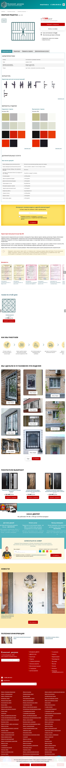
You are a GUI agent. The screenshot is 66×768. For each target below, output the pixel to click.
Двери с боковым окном (6, 691)
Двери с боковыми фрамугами (8, 687)
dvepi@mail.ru (7, 676)
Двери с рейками (5, 753)
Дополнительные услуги (42, 51)
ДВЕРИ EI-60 (32, 649)
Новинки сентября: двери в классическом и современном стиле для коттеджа (24, 612)
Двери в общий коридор (50, 741)
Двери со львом (48, 713)
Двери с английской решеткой (30, 711)
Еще (28, 486)
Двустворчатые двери (50, 749)
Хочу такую (11, 430)
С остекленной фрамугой (50, 704)
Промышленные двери (28, 689)
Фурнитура (17, 51)
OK (24, 764)
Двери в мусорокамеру (28, 696)
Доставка (54, 657)
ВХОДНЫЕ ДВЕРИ (34, 647)
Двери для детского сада (50, 753)
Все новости (33, 617)
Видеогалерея (55, 652)
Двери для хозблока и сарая (51, 696)
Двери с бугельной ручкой (51, 723)
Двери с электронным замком (51, 751)
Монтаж (54, 659)
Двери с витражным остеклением (52, 715)
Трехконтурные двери (28, 751)
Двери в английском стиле (7, 747)
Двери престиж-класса (50, 700)
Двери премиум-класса (6, 732)
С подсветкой (4, 741)
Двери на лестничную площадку (8, 704)
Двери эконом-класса (28, 736)
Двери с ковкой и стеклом (51, 756)
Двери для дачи (4, 721)
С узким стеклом (48, 702)
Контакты (54, 664)
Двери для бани (48, 738)
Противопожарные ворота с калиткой (9, 723)
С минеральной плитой (6, 743)
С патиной (25, 732)
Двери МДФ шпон (49, 719)
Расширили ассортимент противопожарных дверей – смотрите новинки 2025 (56, 612)
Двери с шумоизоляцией (28, 721)
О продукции (32, 664)
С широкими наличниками (29, 708)
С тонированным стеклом (29, 706)
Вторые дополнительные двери (30, 698)
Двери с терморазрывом (6, 689)
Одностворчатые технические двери (31, 730)
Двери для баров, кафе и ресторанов (9, 719)
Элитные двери (4, 745)
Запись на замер (52, 29)
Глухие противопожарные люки (30, 723)
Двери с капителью (49, 717)
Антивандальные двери (50, 691)
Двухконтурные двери (6, 696)
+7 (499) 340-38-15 (55, 4)
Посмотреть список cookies (38, 764)
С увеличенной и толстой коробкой (53, 708)
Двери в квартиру (5, 751)
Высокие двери (26, 691)
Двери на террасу (49, 721)
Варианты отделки (27, 51)
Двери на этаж (4, 738)
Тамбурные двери (27, 726)
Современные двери (27, 753)
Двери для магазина (49, 743)
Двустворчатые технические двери (31, 749)
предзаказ (11, 321)
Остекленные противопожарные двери (32, 704)
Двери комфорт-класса (6, 702)
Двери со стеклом (27, 734)
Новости (54, 649)
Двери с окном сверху (28, 715)
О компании (55, 647)
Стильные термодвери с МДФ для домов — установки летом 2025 (41, 612)
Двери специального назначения (30, 741)
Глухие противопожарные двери (8, 713)
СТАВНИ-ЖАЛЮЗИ (34, 657)
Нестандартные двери (6, 698)
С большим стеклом (49, 706)
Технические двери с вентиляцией (53, 726)
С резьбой (47, 734)
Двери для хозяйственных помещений (10, 715)
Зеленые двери (4, 726)
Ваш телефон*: (17, 576)
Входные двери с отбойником (51, 730)
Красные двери (48, 736)
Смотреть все (61, 98)
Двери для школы (27, 687)
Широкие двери (48, 747)
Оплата (54, 661)
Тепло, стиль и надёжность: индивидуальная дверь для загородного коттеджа (7, 612)
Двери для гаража (27, 738)
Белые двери (4, 700)
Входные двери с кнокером (29, 717)
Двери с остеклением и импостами (9, 736)
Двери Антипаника (49, 711)
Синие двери (48, 698)
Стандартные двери (27, 700)
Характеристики (6, 51)
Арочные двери (4, 749)
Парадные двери (27, 745)
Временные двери (5, 694)
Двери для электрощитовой (7, 734)
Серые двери (4, 706)
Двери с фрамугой (49, 732)
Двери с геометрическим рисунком (31, 747)
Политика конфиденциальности (57, 667)
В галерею (36, 486)
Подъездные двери (27, 728)
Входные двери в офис (28, 756)
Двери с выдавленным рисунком (8, 711)
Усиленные (3, 708)
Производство (55, 654)
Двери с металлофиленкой (51, 745)
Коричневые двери (27, 743)
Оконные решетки (34, 659)
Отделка (31, 654)
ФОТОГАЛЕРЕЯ (33, 666)
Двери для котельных (50, 689)
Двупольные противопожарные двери (31, 719)
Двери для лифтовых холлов (51, 694)
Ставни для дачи (49, 728)
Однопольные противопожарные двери (32, 713)
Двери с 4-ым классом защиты (30, 702)
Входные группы (5, 717)
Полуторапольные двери (28, 694)
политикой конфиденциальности (39, 582)
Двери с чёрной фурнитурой (7, 730)
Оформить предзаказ (53, 24)
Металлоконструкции (35, 661)
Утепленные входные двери (7, 728)
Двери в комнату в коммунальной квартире (55, 687)
